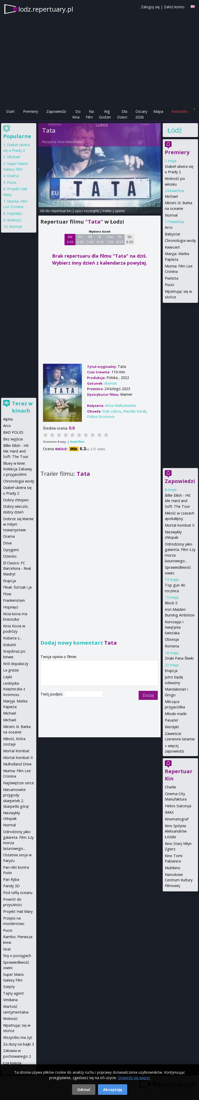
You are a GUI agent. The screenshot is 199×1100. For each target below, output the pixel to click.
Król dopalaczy (15, 663)
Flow (7, 593)
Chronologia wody (180, 240)
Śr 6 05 (100, 239)
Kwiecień (172, 247)
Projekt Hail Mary (18, 911)
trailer (107, 210)
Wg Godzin (105, 114)
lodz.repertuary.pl (45, 9)
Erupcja (171, 670)
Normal (171, 215)
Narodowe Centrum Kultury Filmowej (179, 880)
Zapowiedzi (56, 111)
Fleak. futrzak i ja (17, 587)
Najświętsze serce (18, 782)
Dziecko (10, 556)
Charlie (170, 787)
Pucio (169, 284)
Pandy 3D (11, 885)
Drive (7, 543)
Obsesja (172, 639)
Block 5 (171, 602)
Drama (13, 175)
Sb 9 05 (129, 239)
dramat (110, 383)
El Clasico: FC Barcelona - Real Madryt (17, 568)
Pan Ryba (11, 879)
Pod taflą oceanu (17, 892)
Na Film (90, 114)
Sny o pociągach (17, 955)
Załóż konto (174, 6)
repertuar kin (61, 210)
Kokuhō (9, 644)
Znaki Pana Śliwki (179, 658)
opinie (120, 210)
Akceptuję (112, 1089)
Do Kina (76, 114)
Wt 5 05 (90, 239)
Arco (169, 227)
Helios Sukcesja (178, 805)
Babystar (172, 234)
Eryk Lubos (111, 411)
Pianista (171, 278)
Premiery (30, 111)
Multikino (172, 867)
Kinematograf (176, 819)
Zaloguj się (150, 6)
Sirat (7, 949)
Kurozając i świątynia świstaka (174, 627)
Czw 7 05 (109, 239)
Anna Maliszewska (70, 142)
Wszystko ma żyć (17, 1037)
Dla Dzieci (122, 114)
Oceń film (77, 442)
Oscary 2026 (141, 114)
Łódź (174, 130)
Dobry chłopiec (16, 499)
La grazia (11, 670)
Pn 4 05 (80, 239)
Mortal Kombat (16, 750)
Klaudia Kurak (134, 411)
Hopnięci (14, 213)
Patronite (180, 111)
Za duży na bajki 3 (18, 1044)
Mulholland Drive (17, 764)
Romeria (172, 646)
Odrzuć (83, 1089)
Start (10, 111)
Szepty (9, 986)
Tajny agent (13, 993)
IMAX (169, 812)
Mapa (158, 111)
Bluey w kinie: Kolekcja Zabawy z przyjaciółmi (17, 469)
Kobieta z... (12, 638)
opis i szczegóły (87, 210)
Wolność (14, 220)
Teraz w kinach (22, 407)
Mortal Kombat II (179, 525)
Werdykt (172, 726)
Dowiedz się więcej (134, 1077)
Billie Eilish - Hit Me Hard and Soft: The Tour (177, 501)
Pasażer (171, 720)
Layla (7, 676)
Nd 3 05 (70, 239)
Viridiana (10, 999)
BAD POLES (13, 432)
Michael (171, 196)
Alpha (8, 419)
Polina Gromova (100, 416)
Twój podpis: (52, 694)
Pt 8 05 (119, 239)
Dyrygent (11, 549)
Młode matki (176, 713)
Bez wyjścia (13, 439)
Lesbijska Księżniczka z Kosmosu (14, 689)
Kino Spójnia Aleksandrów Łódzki (176, 831)
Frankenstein (14, 600)
